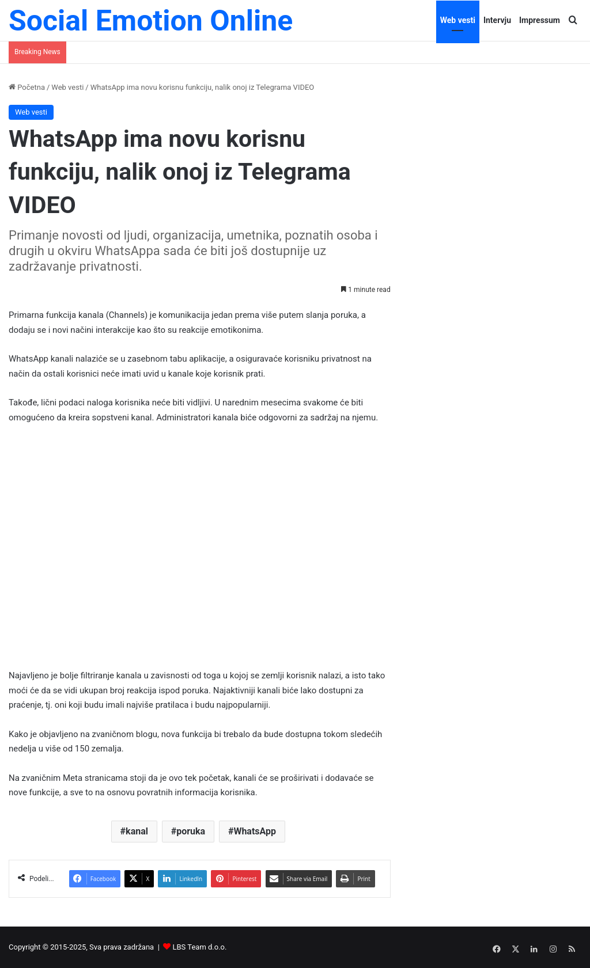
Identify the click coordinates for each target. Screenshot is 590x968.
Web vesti (457, 20)
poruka (190, 831)
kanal (137, 831)
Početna (27, 87)
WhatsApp (254, 831)
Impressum (539, 20)
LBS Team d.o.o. (200, 947)
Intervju (497, 20)
